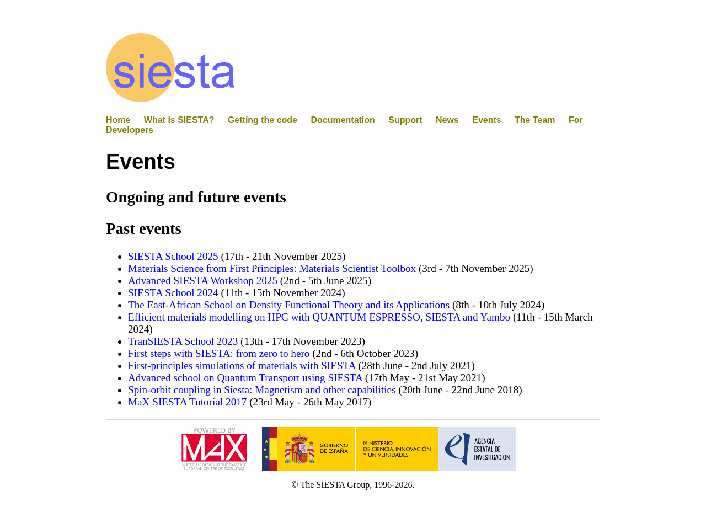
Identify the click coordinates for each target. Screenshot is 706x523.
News (447, 120)
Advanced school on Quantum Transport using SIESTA (245, 377)
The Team (535, 120)
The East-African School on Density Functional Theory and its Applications (289, 305)
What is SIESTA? (179, 120)
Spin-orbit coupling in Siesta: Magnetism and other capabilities (261, 390)
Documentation (343, 120)
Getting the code (262, 120)
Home (118, 120)
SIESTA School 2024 (173, 292)
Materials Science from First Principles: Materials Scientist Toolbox (272, 268)
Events (486, 120)
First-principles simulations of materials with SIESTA (242, 365)
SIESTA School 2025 (173, 256)
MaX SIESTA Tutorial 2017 (187, 402)
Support (405, 120)
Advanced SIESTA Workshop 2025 (202, 280)
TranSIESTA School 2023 (183, 341)
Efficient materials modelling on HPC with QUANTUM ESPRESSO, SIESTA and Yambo (319, 317)
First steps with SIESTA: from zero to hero (218, 353)
